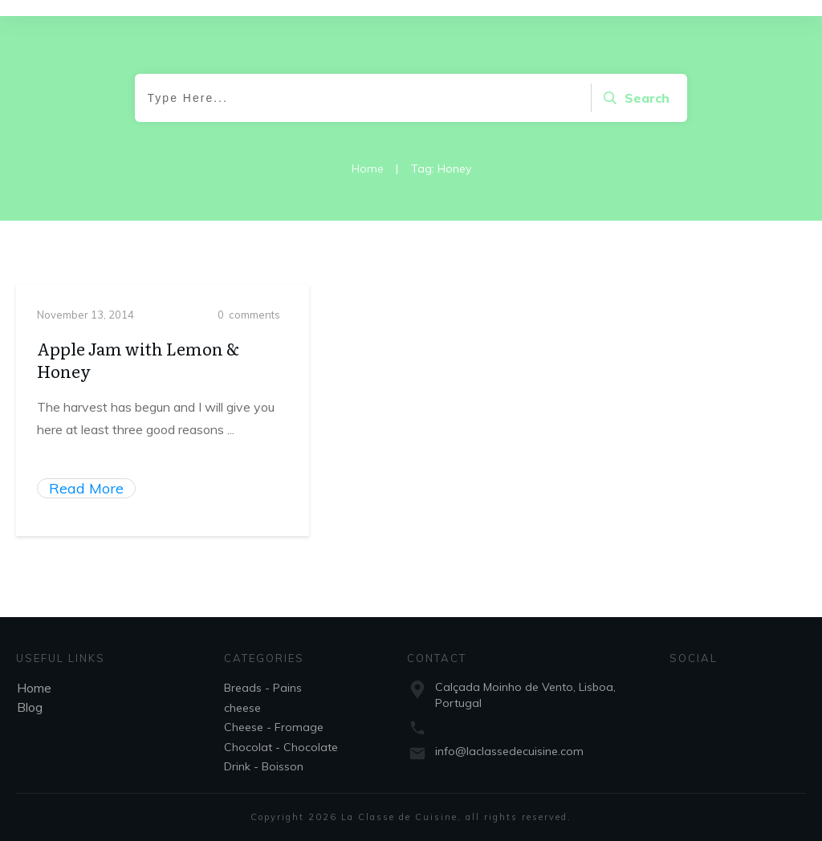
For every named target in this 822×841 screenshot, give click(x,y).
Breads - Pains (263, 688)
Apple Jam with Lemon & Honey (138, 375)
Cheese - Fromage (274, 727)
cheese (242, 708)
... (230, 445)
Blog (30, 707)
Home (34, 688)
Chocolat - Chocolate (281, 747)
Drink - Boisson (263, 766)
